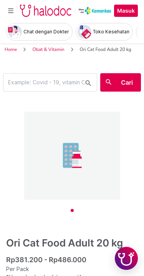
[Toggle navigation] (10, 11)
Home (11, 49)
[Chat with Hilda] (126, 258)
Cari (127, 82)
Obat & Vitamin (48, 49)
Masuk (126, 11)
